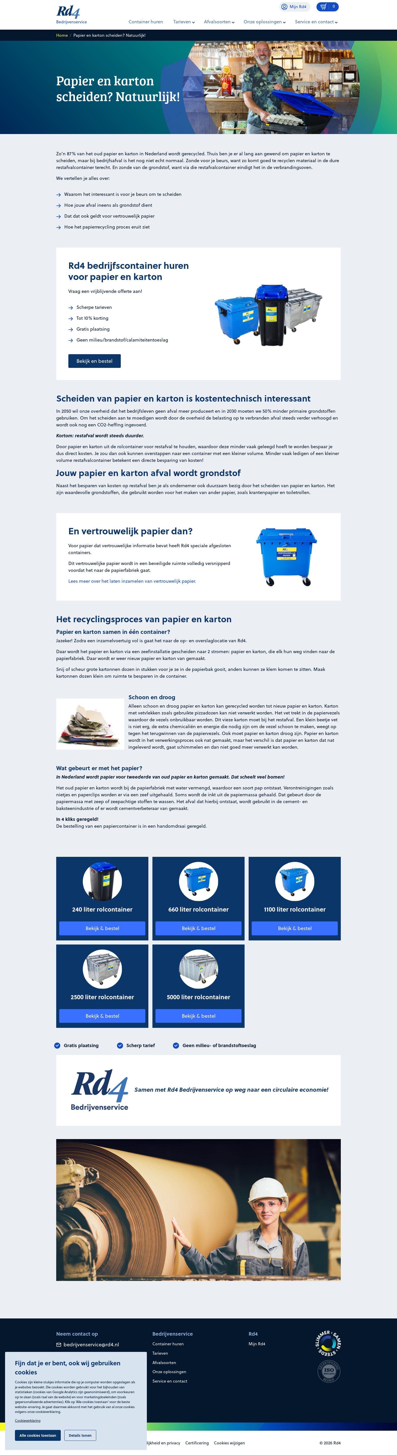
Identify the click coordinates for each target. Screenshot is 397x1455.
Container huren (146, 21)
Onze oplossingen (169, 1371)
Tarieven (160, 1353)
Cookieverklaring (28, 1420)
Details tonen (80, 1435)
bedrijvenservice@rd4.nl (87, 1344)
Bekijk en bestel (94, 361)
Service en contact (169, 1381)
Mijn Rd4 (257, 1344)
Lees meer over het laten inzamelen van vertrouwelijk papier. (132, 581)
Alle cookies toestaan (37, 1435)
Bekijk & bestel (102, 928)
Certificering (197, 1443)
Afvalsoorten (164, 1362)
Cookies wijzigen (229, 1443)
